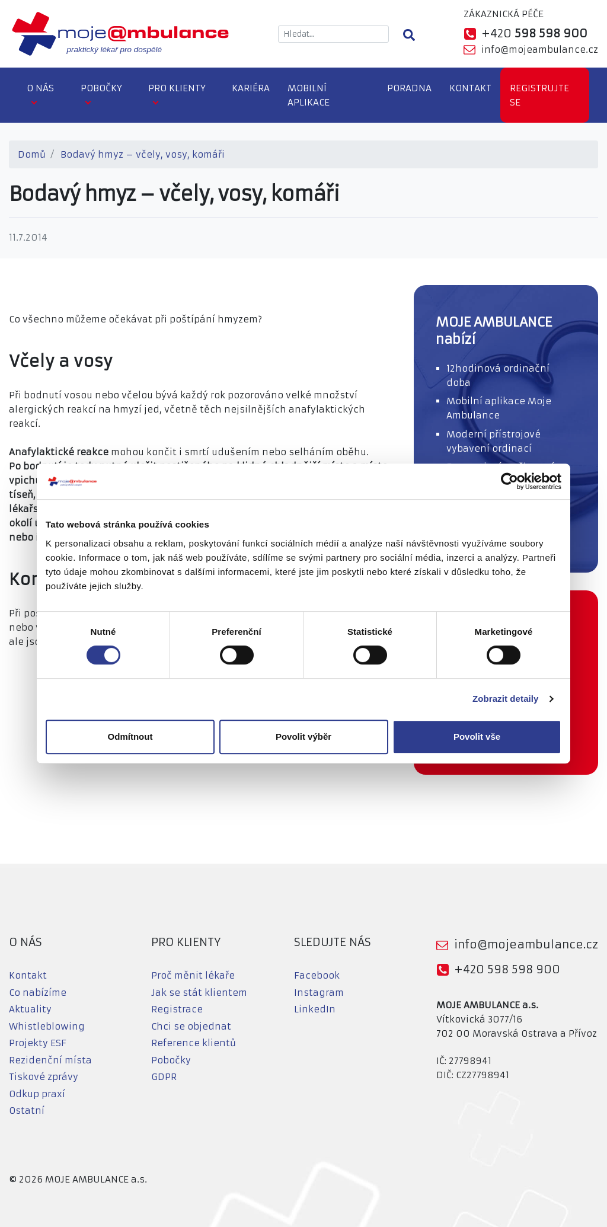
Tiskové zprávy (43, 1076)
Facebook (317, 975)
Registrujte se (539, 95)
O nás (40, 88)
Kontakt (470, 88)
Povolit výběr (303, 736)
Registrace (177, 1009)
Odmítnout (130, 736)
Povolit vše (476, 736)
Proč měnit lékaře (193, 975)
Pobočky (101, 88)
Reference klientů (193, 1043)
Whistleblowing (47, 1026)
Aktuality (30, 1009)
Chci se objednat (191, 1026)
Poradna (409, 88)
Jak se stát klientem (199, 992)
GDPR (164, 1076)
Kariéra (251, 88)
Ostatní (26, 1110)
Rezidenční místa (50, 1060)
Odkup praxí (37, 1094)
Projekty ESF (37, 1043)
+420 (534, 33)
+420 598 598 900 (507, 969)
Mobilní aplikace (308, 95)
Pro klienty (177, 88)
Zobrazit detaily (505, 699)
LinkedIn (315, 1009)
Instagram (319, 992)
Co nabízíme (37, 992)
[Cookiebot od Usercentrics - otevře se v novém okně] (509, 481)
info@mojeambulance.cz (539, 49)
